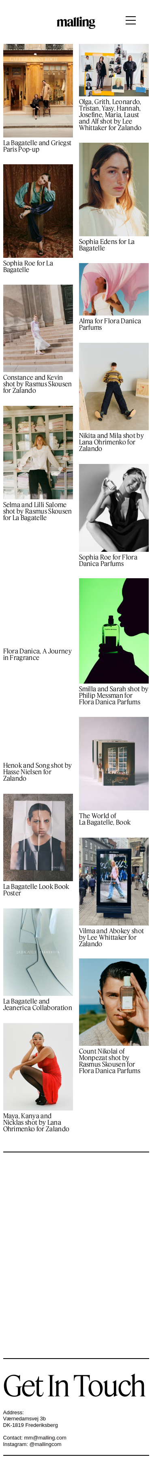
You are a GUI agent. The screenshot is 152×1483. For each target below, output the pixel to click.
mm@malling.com (45, 1438)
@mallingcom (46, 1444)
